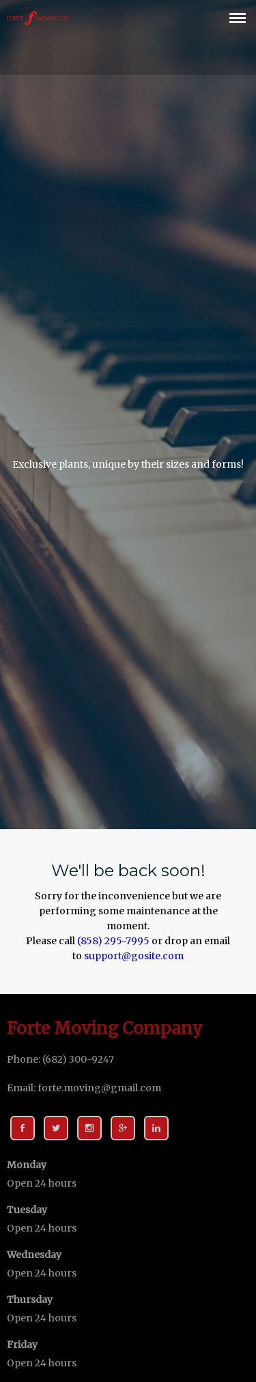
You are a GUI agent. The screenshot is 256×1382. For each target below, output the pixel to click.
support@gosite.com (134, 956)
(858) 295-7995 (113, 941)
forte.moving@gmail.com (99, 1088)
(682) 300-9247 (78, 1059)
